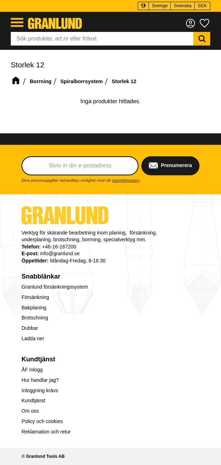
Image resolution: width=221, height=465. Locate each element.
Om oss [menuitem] (30, 411)
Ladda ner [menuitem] (33, 338)
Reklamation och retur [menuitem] (46, 432)
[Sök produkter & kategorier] (102, 39)
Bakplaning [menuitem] (34, 307)
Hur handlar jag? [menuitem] (40, 380)
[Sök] (201, 39)
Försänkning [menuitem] (35, 297)
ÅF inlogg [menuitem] (32, 370)
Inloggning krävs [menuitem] (40, 390)
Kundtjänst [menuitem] (38, 359)
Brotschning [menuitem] (35, 318)
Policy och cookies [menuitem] (42, 421)
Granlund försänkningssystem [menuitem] (55, 287)
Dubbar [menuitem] (30, 328)
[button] (17, 22)
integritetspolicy (126, 180)
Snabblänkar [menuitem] (41, 276)
